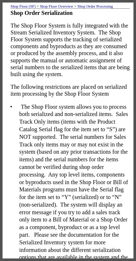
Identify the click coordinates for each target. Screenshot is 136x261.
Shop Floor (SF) (23, 6)
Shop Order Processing (95, 6)
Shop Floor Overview (56, 6)
